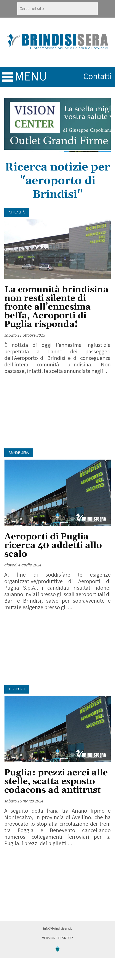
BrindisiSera (19, 453)
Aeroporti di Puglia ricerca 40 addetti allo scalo (53, 545)
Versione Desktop (57, 938)
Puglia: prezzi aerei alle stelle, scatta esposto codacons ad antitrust (56, 781)
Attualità (17, 212)
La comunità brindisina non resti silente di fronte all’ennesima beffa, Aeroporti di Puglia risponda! (56, 307)
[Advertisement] (57, 413)
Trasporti (17, 689)
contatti (97, 76)
